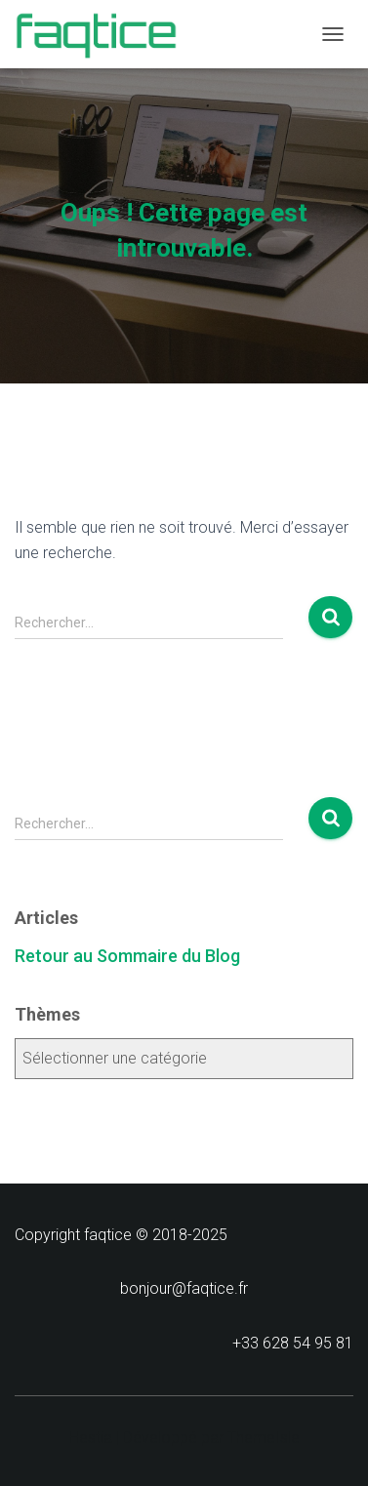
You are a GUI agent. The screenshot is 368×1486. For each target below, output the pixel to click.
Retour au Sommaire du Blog (127, 955)
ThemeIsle (263, 1437)
